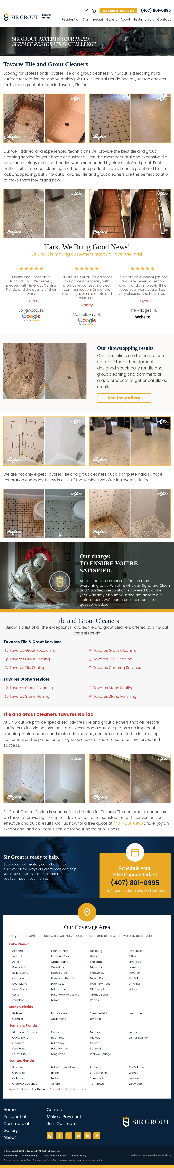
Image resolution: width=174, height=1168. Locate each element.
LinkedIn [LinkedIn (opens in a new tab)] (87, 1135)
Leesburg (96, 951)
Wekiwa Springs (100, 1054)
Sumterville (97, 1078)
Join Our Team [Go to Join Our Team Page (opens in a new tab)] (62, 1123)
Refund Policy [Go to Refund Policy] (79, 1155)
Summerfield (98, 1013)
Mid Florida (97, 1032)
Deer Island (19, 983)
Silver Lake (135, 962)
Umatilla (134, 983)
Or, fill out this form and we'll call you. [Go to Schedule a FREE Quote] (135, 890)
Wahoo (133, 1073)
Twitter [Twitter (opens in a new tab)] (68, 1135)
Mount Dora (98, 978)
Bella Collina (20, 973)
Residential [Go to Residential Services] (70, 19)
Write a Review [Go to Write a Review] (86, 10)
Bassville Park (21, 967)
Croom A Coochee (24, 1084)
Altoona (17, 951)
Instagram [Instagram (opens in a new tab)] (50, 1135)
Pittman (134, 956)
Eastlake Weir (60, 1013)
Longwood (58, 1054)
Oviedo (94, 1043)
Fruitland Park (60, 956)
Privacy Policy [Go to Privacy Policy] (29, 1155)
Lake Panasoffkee (63, 1067)
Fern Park (18, 1048)
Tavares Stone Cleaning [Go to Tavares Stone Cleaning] (31, 687)
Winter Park (136, 1032)
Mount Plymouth (101, 983)
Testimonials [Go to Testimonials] (144, 19)
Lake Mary (58, 1043)
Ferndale (18, 1000)
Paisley (94, 1000)
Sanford (95, 1048)
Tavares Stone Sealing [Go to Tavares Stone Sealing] (113, 687)
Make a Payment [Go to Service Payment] (64, 1117)
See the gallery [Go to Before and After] (124, 398)
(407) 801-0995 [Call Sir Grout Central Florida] (156, 10)
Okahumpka (98, 989)
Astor (15, 962)
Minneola (96, 967)
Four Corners (59, 951)
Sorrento (134, 967)
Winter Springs (138, 1037)
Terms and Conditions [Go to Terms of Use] (54, 1155)
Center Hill (18, 1073)
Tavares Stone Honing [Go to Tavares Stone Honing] (30, 696)
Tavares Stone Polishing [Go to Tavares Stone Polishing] (115, 696)
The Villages (137, 978)
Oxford (55, 1084)
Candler (17, 1019)
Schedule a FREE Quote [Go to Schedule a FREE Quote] (118, 11)
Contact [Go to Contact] (164, 19)
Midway (95, 1037)
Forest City (19, 1054)
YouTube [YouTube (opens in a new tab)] (78, 1135)
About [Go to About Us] (125, 19)
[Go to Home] (30, 17)
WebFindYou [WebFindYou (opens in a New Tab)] (164, 1155)
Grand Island (59, 962)
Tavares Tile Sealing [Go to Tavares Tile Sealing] (28, 667)
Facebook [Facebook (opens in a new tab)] (59, 1135)
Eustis (15, 994)
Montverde (97, 973)
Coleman (18, 1078)
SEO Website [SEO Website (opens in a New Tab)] (133, 1155)
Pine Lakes (135, 951)
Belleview (18, 1013)
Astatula (18, 956)
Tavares (134, 973)
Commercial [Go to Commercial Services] (92, 19)
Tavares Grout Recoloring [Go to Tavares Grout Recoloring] (33, 650)
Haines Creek (59, 973)
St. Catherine (98, 1073)
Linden (55, 1073)
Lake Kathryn (59, 989)
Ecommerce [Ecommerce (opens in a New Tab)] (147, 1155)
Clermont (18, 978)
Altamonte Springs (24, 1032)
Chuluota (18, 1043)
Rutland (95, 1067)
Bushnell (17, 1067)
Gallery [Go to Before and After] (111, 19)
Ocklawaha (58, 1019)
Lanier (55, 1000)
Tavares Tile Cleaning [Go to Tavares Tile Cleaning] (112, 659)
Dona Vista (19, 989)
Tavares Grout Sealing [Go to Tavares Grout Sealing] (30, 659)
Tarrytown (97, 1084)
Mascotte (96, 962)
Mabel (55, 1078)
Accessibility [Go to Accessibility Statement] (10, 1155)
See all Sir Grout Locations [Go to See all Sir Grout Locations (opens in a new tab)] (69, 1089)
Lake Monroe (59, 1048)
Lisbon (94, 956)
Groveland (58, 967)
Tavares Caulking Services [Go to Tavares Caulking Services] (117, 667)
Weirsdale (135, 1013)
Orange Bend (99, 994)
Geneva (56, 1032)
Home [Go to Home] (9, 1110)
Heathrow (57, 1037)
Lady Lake (57, 983)
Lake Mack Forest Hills (65, 994)
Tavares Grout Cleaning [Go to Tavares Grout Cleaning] (115, 650)
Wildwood (135, 1084)
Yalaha (133, 989)
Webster (134, 1078)
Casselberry (20, 1037)
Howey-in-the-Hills (63, 978)
